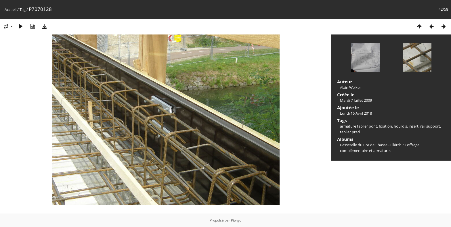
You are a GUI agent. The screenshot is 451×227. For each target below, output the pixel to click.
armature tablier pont (358, 126)
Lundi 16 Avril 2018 (356, 113)
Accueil (10, 9)
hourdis (400, 126)
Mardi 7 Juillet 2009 (356, 100)
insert (413, 126)
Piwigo (236, 220)
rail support (430, 126)
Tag (23, 9)
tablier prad (350, 131)
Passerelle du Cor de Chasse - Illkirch (371, 144)
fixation (385, 126)
